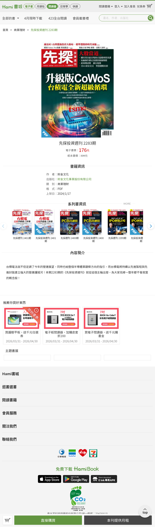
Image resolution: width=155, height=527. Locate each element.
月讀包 (41, 6)
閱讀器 (52, 6)
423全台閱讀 (57, 18)
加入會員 (129, 5)
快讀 (75, 6)
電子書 (29, 6)
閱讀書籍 (104, 5)
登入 (117, 5)
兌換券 (141, 5)
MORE (127, 203)
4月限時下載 (33, 18)
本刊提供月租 (118, 520)
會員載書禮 (81, 18)
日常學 (64, 6)
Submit (150, 18)
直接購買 (48, 520)
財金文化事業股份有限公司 (74, 179)
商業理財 (19, 30)
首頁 (5, 30)
